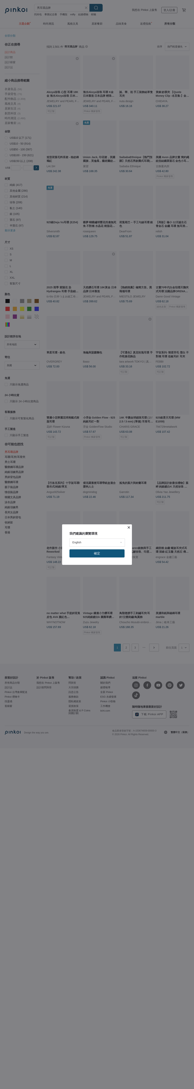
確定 (97, 553)
